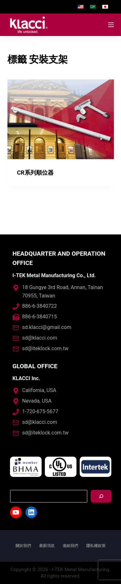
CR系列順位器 (35, 172)
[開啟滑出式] (111, 25)
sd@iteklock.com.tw (45, 348)
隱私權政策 (96, 545)
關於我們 (23, 545)
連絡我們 (70, 545)
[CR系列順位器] (60, 119)
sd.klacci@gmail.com (46, 327)
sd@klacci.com (39, 338)
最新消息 (47, 545)
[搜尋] (101, 496)
